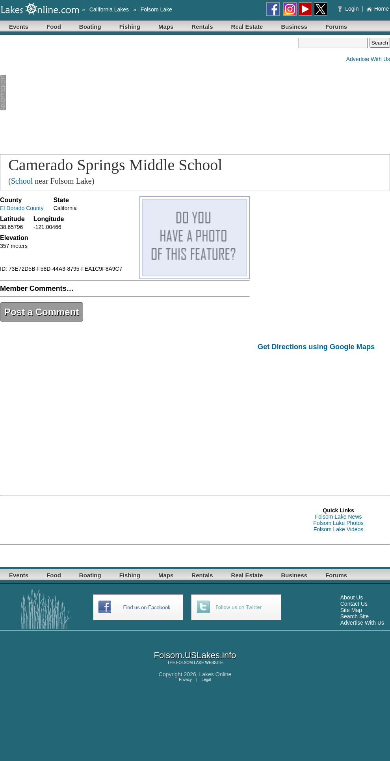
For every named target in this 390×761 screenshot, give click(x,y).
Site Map (351, 610)
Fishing (129, 26)
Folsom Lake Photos (338, 523)
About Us (351, 597)
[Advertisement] (119, 93)
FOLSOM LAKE (190, 663)
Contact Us (354, 604)
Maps (165, 26)
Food (53, 26)
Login (349, 9)
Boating (90, 26)
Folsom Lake (156, 9)
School (22, 181)
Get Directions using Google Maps (316, 347)
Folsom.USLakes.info (195, 655)
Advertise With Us (368, 59)
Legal (206, 679)
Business (294, 26)
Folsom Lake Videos (339, 529)
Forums (336, 26)
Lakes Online (215, 674)
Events (18, 26)
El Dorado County (22, 208)
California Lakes (109, 9)
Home (377, 9)
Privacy (185, 679)
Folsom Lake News (338, 517)
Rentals (202, 26)
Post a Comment (41, 312)
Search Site (354, 616)
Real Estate (247, 26)
